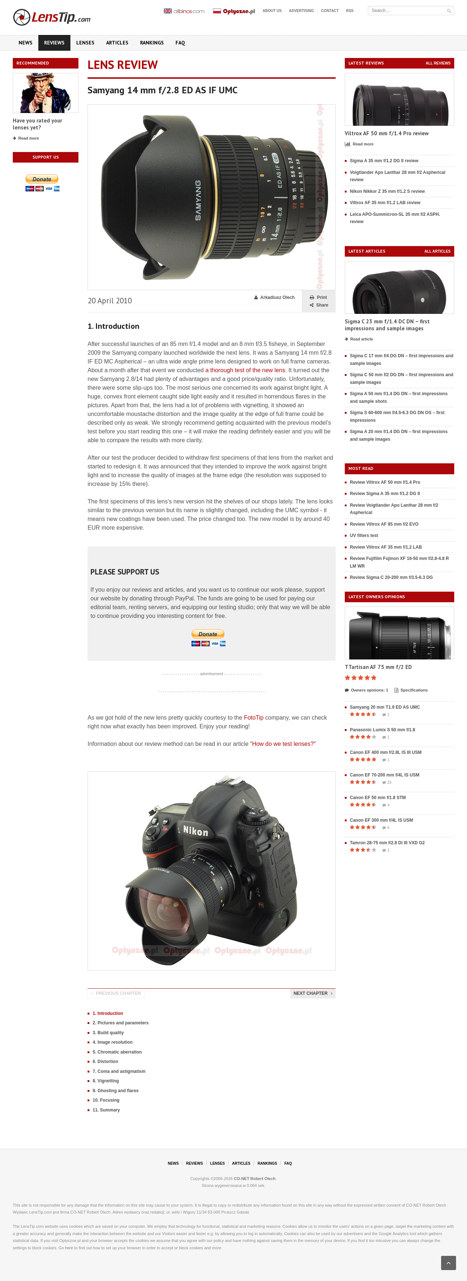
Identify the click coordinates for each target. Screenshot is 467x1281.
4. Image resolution (112, 1042)
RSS (350, 11)
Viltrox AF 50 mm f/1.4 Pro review (387, 133)
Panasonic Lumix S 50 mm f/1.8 (382, 729)
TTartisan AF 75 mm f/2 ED (378, 666)
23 (386, 782)
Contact (330, 11)
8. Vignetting (106, 1080)
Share (319, 305)
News (25, 42)
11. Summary (106, 1110)
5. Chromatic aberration (117, 1052)
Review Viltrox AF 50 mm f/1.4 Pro (385, 482)
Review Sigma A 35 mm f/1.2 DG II (385, 493)
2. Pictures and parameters (120, 1022)
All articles (437, 251)
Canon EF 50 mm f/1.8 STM (378, 797)
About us (272, 11)
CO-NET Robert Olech (254, 1178)
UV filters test (364, 535)
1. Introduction (108, 1013)
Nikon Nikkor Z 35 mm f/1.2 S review (387, 191)
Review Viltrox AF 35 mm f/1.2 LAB (386, 547)
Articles (117, 42)
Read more (26, 138)
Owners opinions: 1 (366, 690)
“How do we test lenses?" (283, 744)
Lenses (85, 42)
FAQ (180, 42)
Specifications (411, 690)
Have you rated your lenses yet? (37, 124)
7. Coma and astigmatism (119, 1071)
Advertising (301, 11)
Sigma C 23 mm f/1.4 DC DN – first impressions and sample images (387, 325)
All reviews (438, 63)
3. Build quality (108, 1032)
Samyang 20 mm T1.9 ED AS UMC (385, 707)
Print (318, 297)
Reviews (54, 42)
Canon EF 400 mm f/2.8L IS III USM (386, 752)
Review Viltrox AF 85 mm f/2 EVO (384, 524)
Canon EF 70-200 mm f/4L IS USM (385, 775)
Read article (359, 339)
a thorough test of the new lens (245, 370)
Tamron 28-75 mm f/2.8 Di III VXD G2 (387, 842)
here (69, 1248)
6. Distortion (105, 1061)
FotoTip (254, 718)
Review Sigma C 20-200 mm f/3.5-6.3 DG (391, 577)
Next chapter (313, 993)
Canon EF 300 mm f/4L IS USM (381, 820)
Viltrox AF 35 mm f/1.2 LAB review (385, 202)
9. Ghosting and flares (116, 1090)
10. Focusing (106, 1100)
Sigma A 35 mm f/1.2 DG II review (384, 160)
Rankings (152, 42)
